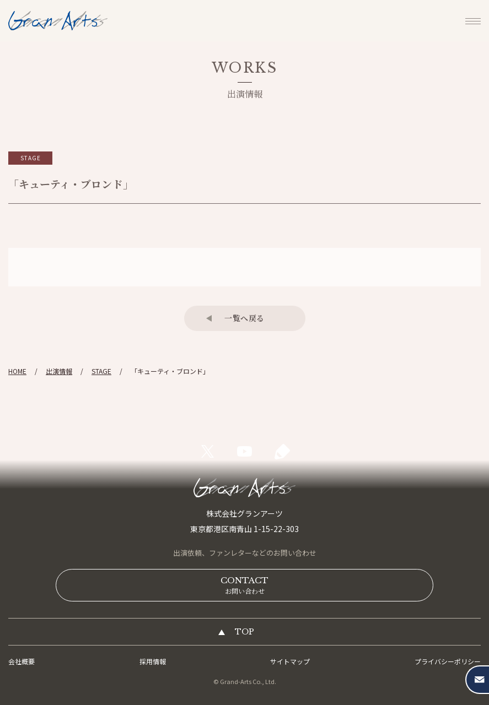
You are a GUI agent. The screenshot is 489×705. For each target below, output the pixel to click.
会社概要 (21, 661)
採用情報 (152, 661)
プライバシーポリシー (448, 661)
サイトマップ (290, 661)
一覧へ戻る (244, 317)
